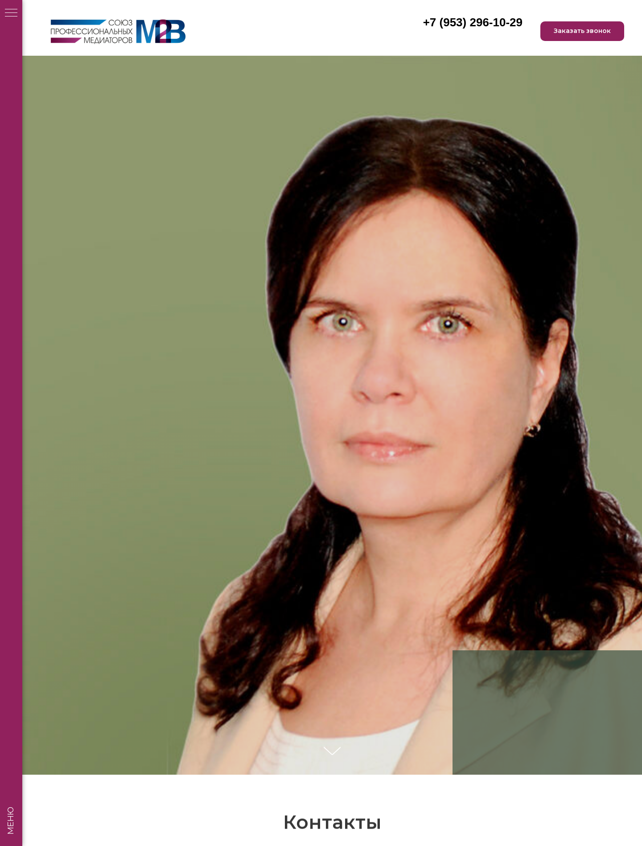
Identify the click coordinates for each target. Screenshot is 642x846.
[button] (582, 31)
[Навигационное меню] (11, 13)
